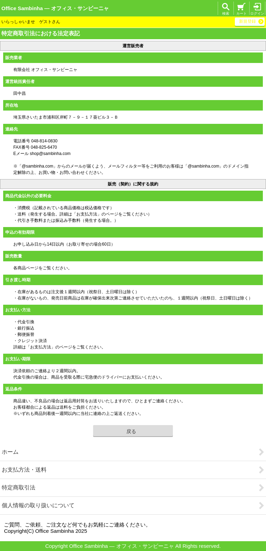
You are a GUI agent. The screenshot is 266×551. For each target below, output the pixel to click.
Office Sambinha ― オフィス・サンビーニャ (55, 8)
